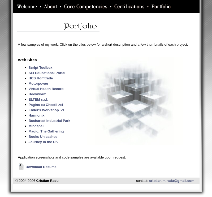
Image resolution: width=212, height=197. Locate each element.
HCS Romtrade (41, 78)
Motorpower (38, 83)
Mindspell (37, 126)
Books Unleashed (43, 137)
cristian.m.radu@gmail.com (171, 181)
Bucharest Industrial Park (50, 121)
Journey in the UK (43, 142)
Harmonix (37, 115)
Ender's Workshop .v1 (47, 110)
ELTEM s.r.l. (38, 99)
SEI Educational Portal (47, 73)
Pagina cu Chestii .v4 (46, 105)
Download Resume (37, 167)
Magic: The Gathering (46, 131)
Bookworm (37, 94)
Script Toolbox (41, 68)
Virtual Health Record (46, 89)
